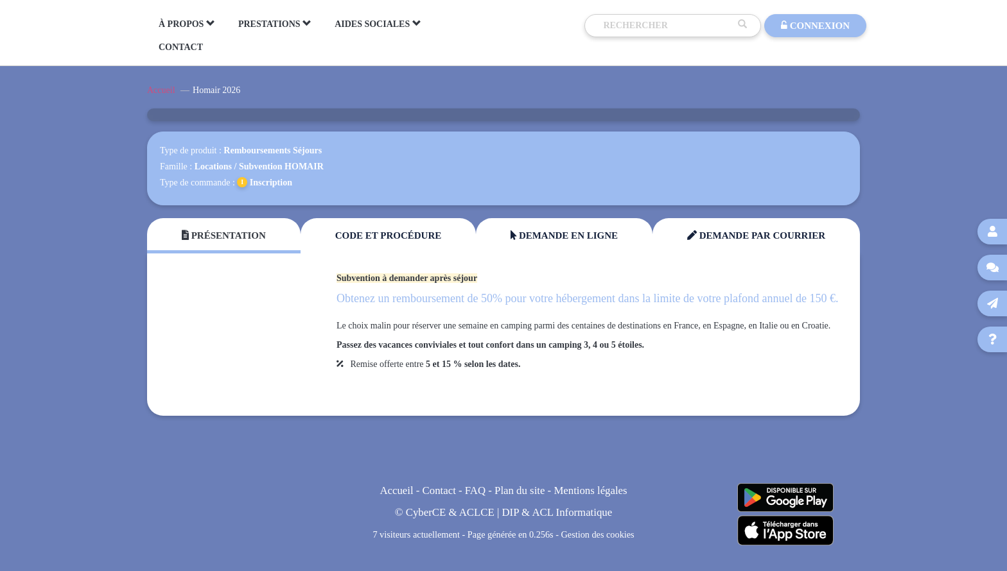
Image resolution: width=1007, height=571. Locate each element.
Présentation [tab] (224, 235)
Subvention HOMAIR (281, 166)
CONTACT (181, 47)
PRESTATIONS (274, 24)
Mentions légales (590, 490)
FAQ (475, 490)
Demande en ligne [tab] (564, 235)
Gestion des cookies (598, 534)
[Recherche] (667, 26)
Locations (213, 166)
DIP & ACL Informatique (557, 512)
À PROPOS (187, 24)
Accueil (161, 90)
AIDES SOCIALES (378, 24)
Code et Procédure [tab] (388, 235)
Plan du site (520, 490)
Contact (439, 490)
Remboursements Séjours (272, 150)
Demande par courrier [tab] (756, 235)
